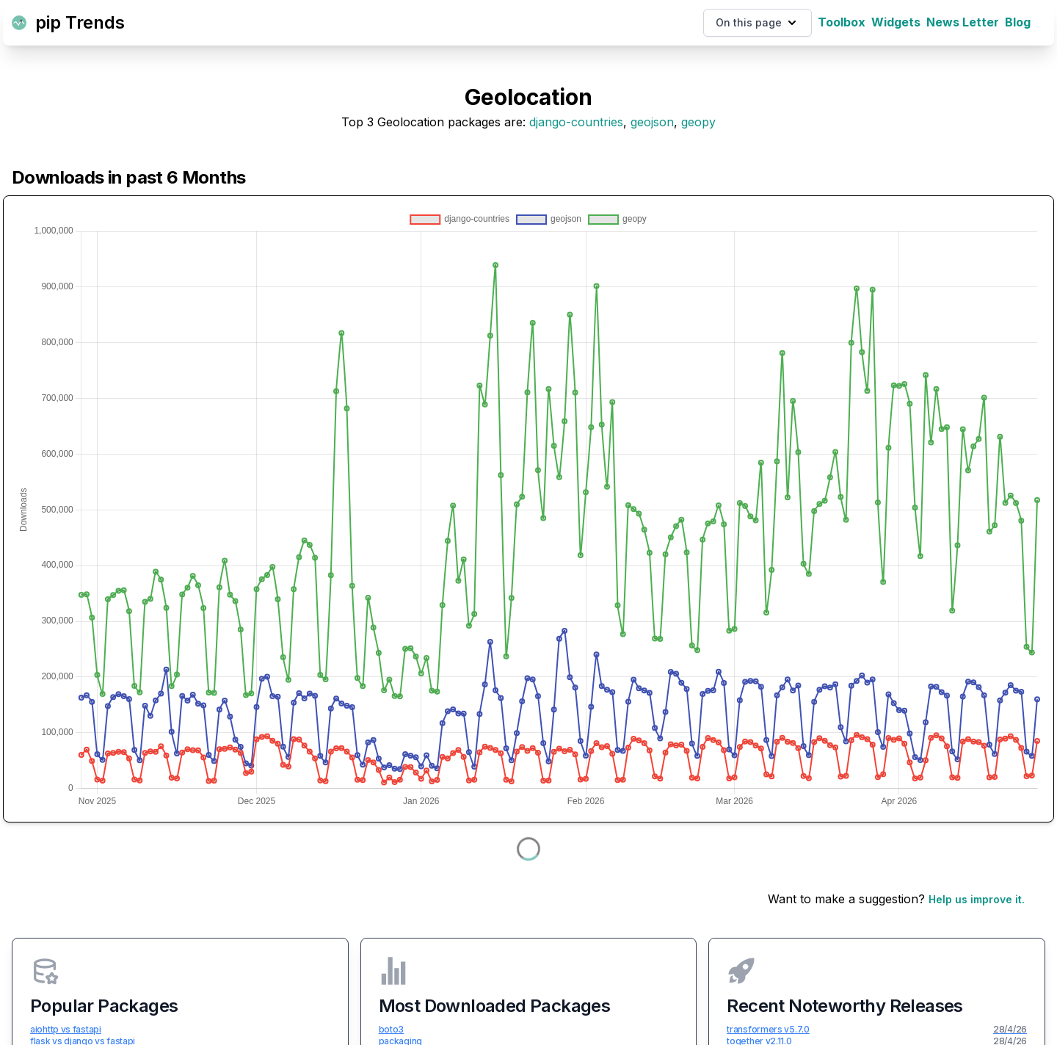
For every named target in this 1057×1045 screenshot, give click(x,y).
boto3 (391, 1029)
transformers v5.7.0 (768, 1029)
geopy (698, 122)
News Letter (962, 22)
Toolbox (841, 22)
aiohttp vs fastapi (65, 1029)
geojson (652, 122)
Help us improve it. (977, 899)
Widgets (895, 22)
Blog (1018, 22)
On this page (757, 22)
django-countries (576, 122)
